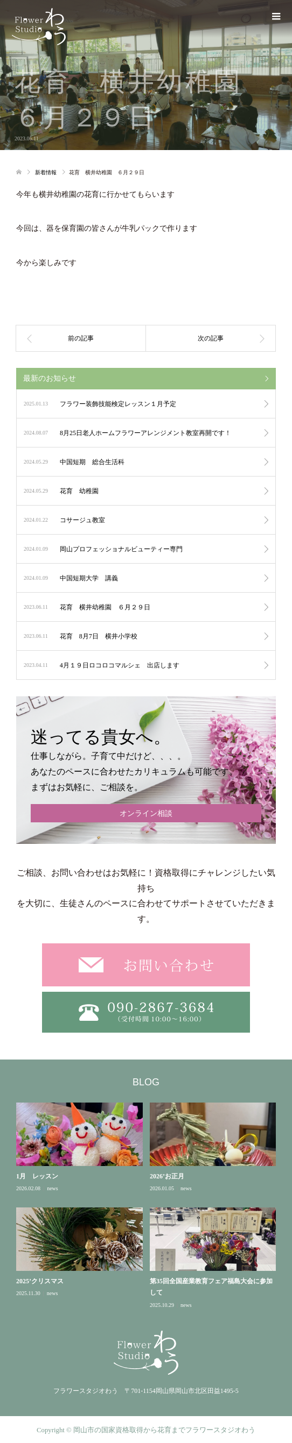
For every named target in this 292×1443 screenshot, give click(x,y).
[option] (149, 1206)
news (52, 1188)
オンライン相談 (146, 813)
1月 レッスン (37, 1176)
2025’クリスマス (40, 1281)
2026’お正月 (167, 1176)
